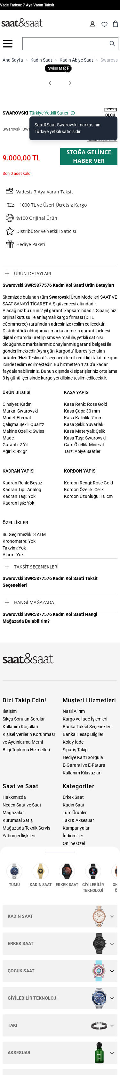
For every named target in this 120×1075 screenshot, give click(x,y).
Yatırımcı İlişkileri (19, 835)
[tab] (60, 273)
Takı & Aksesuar (78, 820)
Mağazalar (13, 812)
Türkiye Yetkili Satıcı (52, 112)
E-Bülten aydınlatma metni (70, 982)
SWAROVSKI (15, 112)
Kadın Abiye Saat (76, 60)
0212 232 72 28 (18, 883)
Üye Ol (105, 965)
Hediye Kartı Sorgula (83, 757)
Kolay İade (73, 742)
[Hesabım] (92, 24)
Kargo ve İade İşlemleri (85, 718)
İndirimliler (73, 835)
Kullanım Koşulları (20, 726)
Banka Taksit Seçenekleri (87, 726)
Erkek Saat (73, 797)
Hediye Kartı (75, 851)
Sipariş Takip (75, 749)
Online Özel (74, 843)
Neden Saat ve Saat (22, 804)
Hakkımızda (14, 797)
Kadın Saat (41, 60)
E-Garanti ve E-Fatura (84, 765)
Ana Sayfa (13, 60)
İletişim (10, 711)
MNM (13, 1069)
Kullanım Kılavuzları (82, 772)
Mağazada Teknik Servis (26, 828)
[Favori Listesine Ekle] (68, 69)
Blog (67, 858)
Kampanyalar (76, 828)
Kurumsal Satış (18, 820)
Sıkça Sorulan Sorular (24, 718)
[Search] (112, 43)
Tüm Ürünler (75, 812)
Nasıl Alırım (74, 711)
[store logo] (22, 23)
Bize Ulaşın (79, 872)
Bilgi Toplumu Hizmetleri (26, 749)
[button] (50, 83)
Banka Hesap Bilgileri (83, 734)
